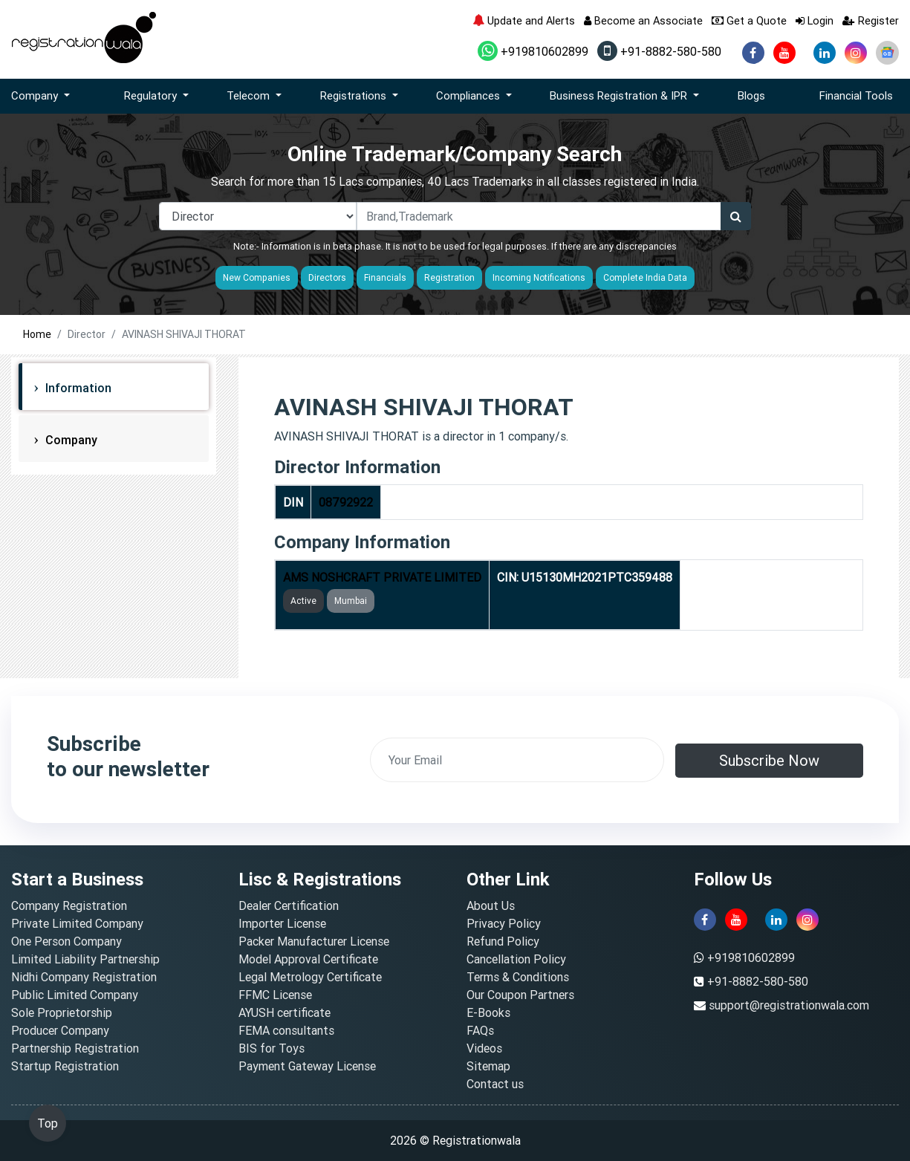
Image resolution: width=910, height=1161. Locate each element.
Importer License (282, 923)
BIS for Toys (271, 1048)
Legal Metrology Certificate (310, 976)
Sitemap (488, 1065)
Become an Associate (643, 20)
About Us (491, 905)
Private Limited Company (77, 923)
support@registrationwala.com (789, 1005)
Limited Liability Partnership (85, 959)
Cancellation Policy (516, 959)
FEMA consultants (286, 1030)
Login (814, 20)
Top (47, 1123)
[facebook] (753, 53)
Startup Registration (65, 1065)
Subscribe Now (769, 760)
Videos (484, 1048)
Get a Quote (749, 20)
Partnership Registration (75, 1048)
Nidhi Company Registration (84, 976)
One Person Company (66, 941)
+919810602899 (533, 51)
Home (37, 334)
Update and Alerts (523, 20)
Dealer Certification (288, 905)
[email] (517, 760)
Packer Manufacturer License (313, 941)
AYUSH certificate (284, 1012)
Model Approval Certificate (308, 959)
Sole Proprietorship (61, 1012)
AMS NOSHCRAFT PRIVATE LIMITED (382, 577)
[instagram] (856, 53)
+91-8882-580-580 (659, 51)
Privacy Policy (504, 923)
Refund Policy (503, 941)
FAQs (480, 1030)
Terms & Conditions (518, 976)
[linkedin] (824, 53)
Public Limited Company (74, 994)
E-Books (488, 1012)
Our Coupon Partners (520, 994)
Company (69, 439)
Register (870, 20)
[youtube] (784, 53)
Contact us (495, 1083)
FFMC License (275, 994)
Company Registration (69, 905)
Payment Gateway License (307, 1065)
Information (76, 387)
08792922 (346, 502)
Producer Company (60, 1030)
